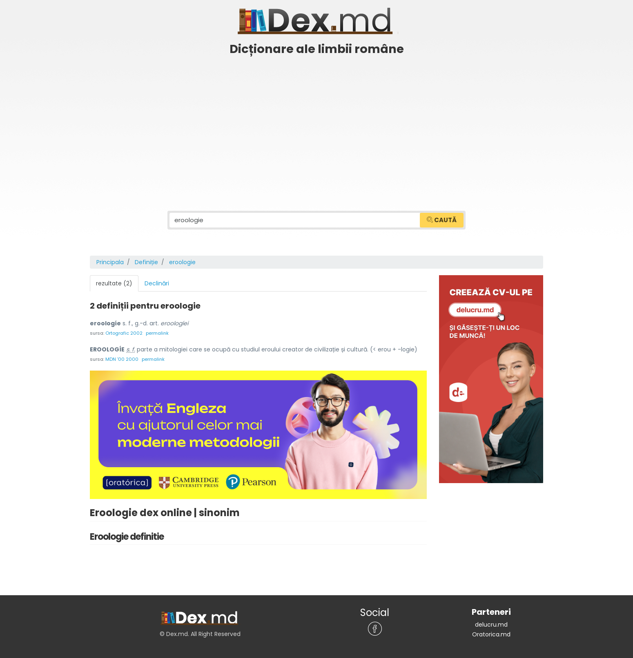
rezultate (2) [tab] (114, 283)
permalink (157, 333)
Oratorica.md (491, 634)
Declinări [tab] (157, 283)
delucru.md (491, 624)
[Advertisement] (316, 121)
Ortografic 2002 (124, 333)
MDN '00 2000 (121, 359)
